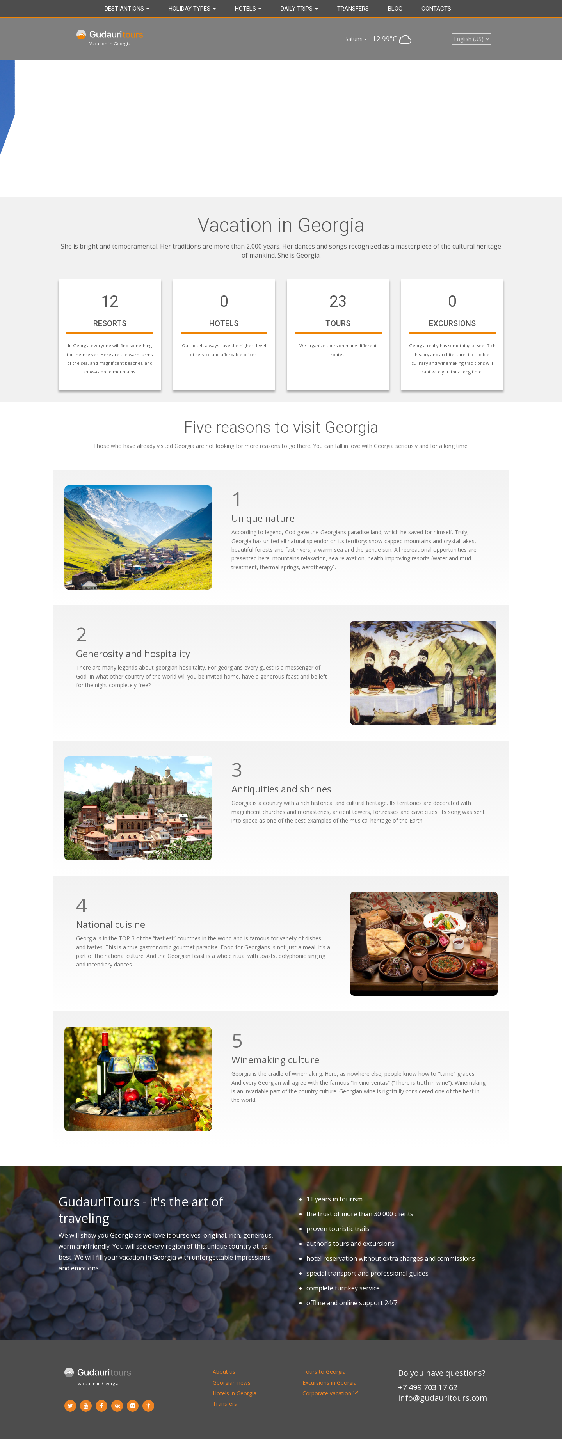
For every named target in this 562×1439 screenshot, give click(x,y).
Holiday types (192, 8)
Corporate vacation (330, 1393)
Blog (395, 8)
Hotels (248, 8)
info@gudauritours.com (442, 1398)
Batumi (355, 39)
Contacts (436, 8)
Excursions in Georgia (329, 1382)
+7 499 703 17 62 (427, 1387)
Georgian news (232, 1382)
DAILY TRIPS (299, 8)
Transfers (353, 8)
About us (224, 1371)
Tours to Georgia (324, 1371)
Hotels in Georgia (234, 1393)
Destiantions (127, 8)
